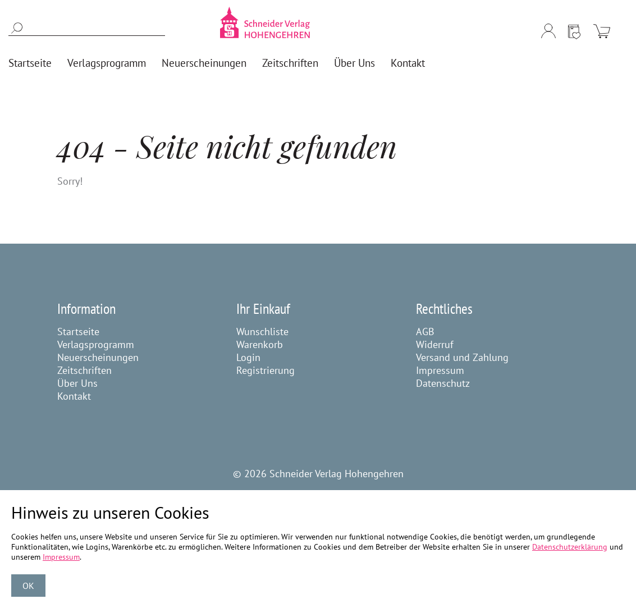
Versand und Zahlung (462, 357)
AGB (425, 331)
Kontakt (74, 396)
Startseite (78, 331)
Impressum (440, 370)
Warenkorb (259, 344)
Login (248, 357)
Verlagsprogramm (95, 344)
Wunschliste (262, 331)
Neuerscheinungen (98, 357)
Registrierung (265, 370)
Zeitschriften (84, 370)
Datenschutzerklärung (569, 547)
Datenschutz (443, 383)
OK (28, 585)
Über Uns (77, 383)
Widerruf (435, 344)
